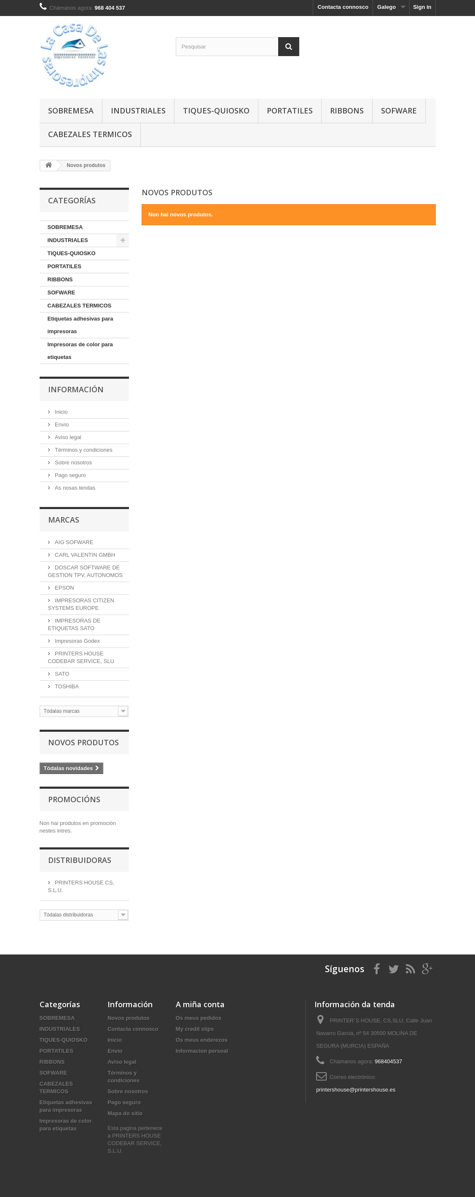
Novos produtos (83, 742)
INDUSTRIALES (138, 110)
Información (76, 389)
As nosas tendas (75, 488)
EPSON (64, 588)
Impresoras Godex (77, 641)
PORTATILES (290, 110)
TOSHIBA (66, 686)
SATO (62, 674)
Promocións (74, 799)
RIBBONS (347, 110)
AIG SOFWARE (74, 542)
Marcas (63, 520)
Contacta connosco (342, 7)
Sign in (422, 7)
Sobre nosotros (73, 462)
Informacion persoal (202, 1051)
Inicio (61, 412)
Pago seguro (70, 475)
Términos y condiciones (83, 450)
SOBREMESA (71, 110)
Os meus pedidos (198, 1018)
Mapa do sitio (124, 1113)
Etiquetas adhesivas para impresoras (80, 324)
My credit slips (195, 1029)
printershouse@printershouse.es (355, 1089)
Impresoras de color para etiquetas (80, 350)
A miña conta (200, 1004)
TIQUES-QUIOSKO (216, 110)
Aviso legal (67, 437)
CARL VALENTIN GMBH (84, 555)
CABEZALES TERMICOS (90, 134)
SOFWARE (399, 110)
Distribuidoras (79, 860)
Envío (61, 424)
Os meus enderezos (202, 1040)
